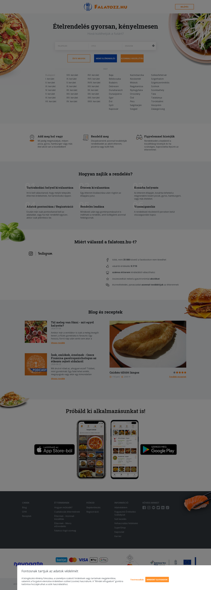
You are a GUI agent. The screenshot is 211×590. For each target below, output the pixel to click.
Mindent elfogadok (157, 579)
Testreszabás (137, 579)
